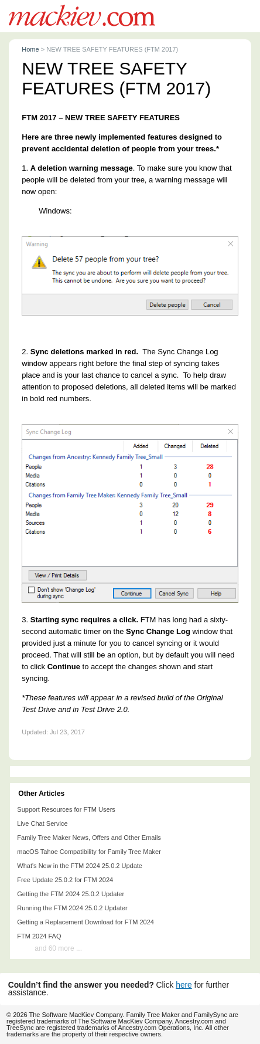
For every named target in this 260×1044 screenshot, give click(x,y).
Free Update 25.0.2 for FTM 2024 (65, 879)
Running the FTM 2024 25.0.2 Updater (72, 907)
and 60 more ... (58, 948)
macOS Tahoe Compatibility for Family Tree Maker (89, 851)
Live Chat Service (42, 823)
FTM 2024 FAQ (39, 936)
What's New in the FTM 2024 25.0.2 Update (79, 865)
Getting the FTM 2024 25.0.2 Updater (70, 893)
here (184, 985)
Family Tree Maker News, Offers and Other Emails (89, 837)
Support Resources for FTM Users (66, 809)
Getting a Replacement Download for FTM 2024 (85, 922)
